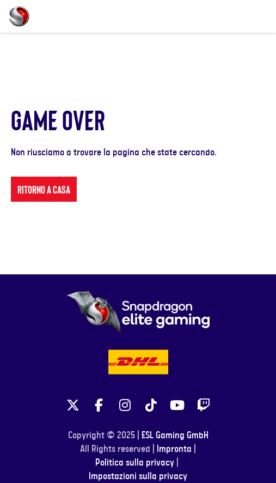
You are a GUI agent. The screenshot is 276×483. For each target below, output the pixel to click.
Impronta (174, 472)
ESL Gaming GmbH (175, 458)
